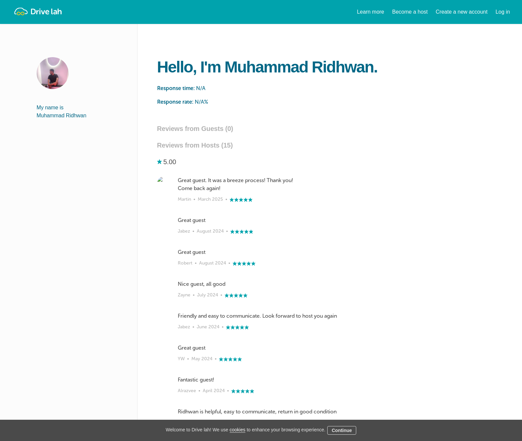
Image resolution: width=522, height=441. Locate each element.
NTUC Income (361, 387)
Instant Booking (247, 411)
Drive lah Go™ (246, 403)
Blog (292, 419)
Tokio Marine (359, 379)
